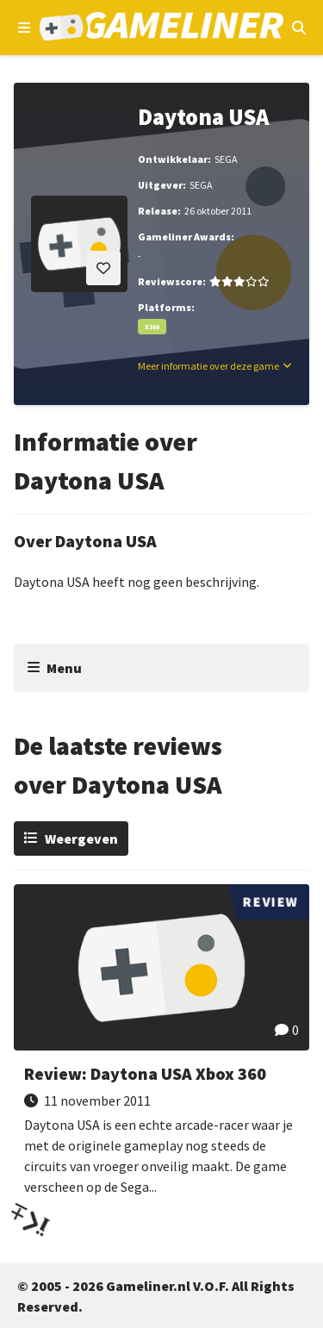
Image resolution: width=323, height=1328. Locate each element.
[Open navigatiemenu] (24, 27)
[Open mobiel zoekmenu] (298, 27)
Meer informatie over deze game (208, 365)
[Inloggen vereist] (103, 268)
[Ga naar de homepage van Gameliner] (161, 28)
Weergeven (81, 838)
